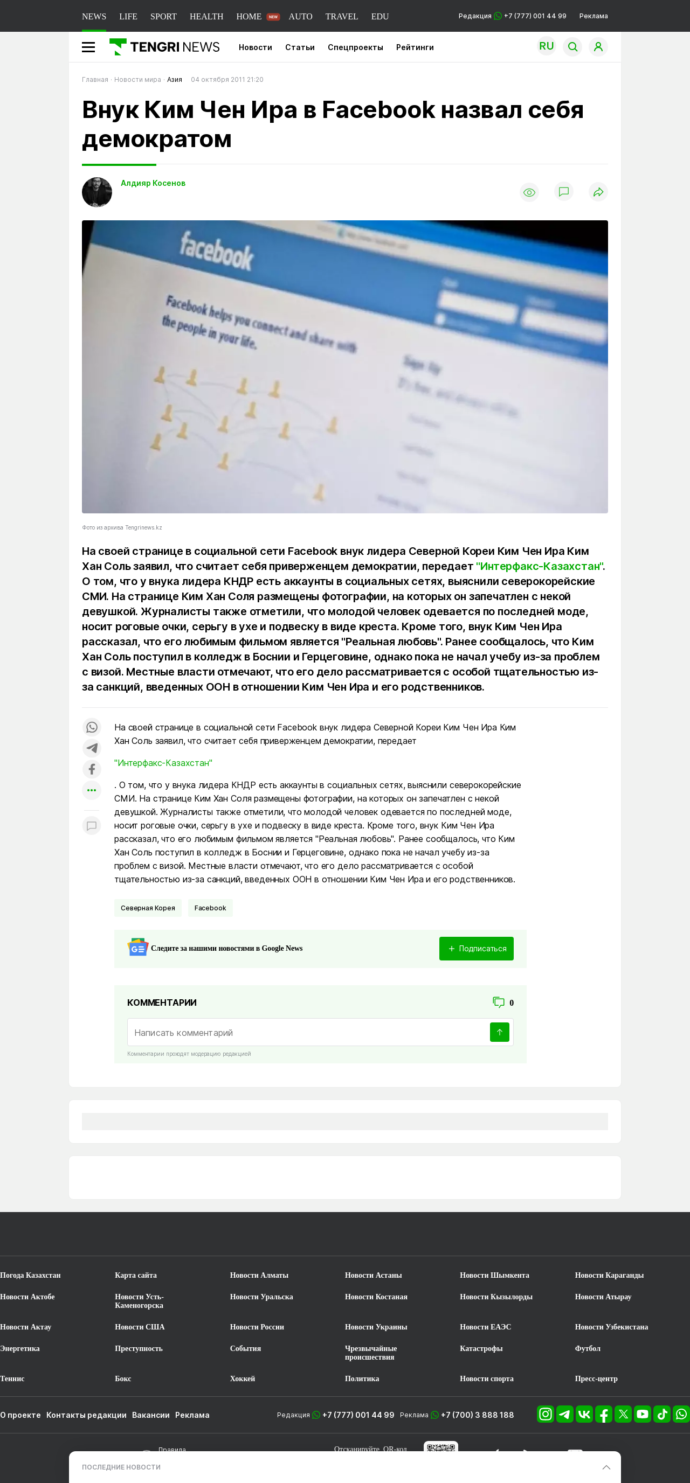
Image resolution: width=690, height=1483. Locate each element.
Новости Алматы (259, 1275)
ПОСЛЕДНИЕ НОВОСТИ (121, 1467)
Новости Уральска (261, 1297)
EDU (380, 16)
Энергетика (20, 1349)
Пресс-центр (596, 1379)
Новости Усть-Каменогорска (139, 1301)
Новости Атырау (603, 1297)
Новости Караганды (609, 1275)
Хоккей (243, 1379)
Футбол (588, 1349)
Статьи (300, 47)
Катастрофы (481, 1349)
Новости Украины (376, 1327)
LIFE (128, 16)
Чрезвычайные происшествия (371, 1353)
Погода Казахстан (30, 1275)
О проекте (20, 1414)
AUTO (301, 16)
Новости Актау (25, 1327)
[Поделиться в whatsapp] (91, 728)
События (245, 1349)
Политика (362, 1379)
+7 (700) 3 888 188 (477, 1414)
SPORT (163, 16)
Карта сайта (136, 1275)
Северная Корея (148, 908)
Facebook (210, 908)
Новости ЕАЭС (485, 1327)
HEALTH (207, 16)
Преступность (139, 1349)
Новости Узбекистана (611, 1327)
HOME (248, 16)
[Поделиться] (598, 192)
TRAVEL (342, 16)
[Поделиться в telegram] (91, 749)
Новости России (257, 1327)
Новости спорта (487, 1379)
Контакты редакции (86, 1414)
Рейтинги (415, 47)
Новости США (139, 1327)
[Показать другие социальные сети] (91, 791)
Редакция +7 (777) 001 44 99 (513, 16)
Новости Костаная (376, 1297)
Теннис (12, 1379)
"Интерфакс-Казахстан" (539, 566)
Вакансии (151, 1414)
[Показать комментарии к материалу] (91, 826)
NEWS (94, 16)
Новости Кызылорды (496, 1297)
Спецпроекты (355, 47)
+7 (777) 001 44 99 (358, 1414)
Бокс (123, 1379)
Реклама (593, 16)
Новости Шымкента (494, 1275)
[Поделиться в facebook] (91, 770)
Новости (255, 47)
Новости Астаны (373, 1275)
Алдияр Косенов (153, 182)
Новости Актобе (27, 1297)
